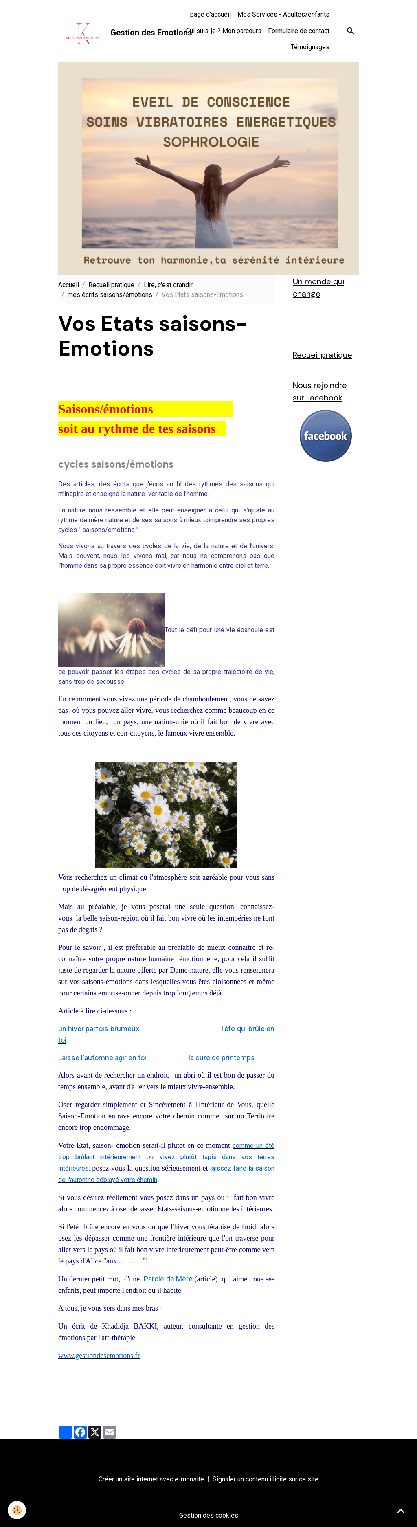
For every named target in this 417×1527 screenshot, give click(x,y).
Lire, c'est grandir (168, 285)
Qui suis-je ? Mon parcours (223, 31)
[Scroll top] (401, 1511)
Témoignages (310, 47)
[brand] (100, 31)
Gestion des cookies (208, 1515)
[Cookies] (17, 1510)
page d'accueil (210, 14)
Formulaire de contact (298, 31)
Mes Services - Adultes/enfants (283, 14)
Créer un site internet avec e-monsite (151, 1479)
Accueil (68, 285)
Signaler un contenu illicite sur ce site (265, 1479)
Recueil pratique (111, 285)
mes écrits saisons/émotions (110, 295)
